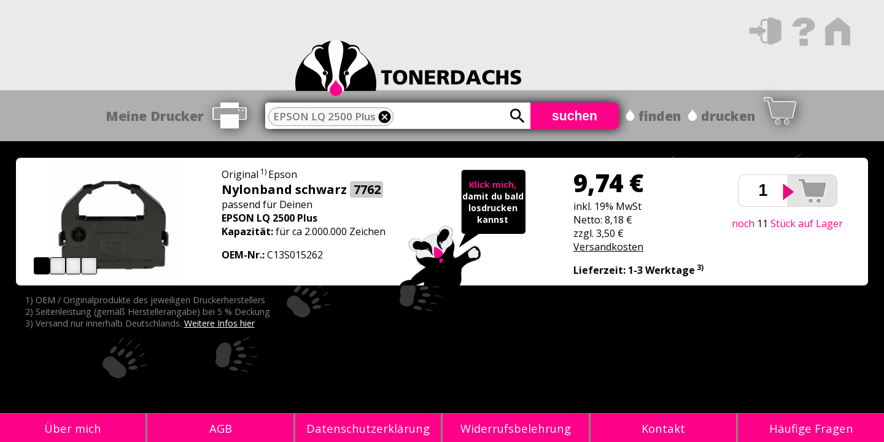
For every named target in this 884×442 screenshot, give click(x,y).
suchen (574, 116)
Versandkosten (608, 247)
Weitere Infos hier (219, 323)
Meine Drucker (155, 116)
